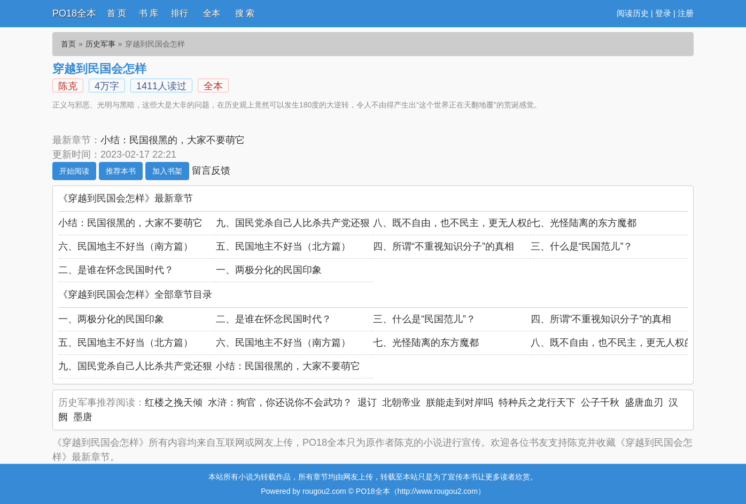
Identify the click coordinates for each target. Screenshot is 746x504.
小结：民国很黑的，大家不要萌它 (172, 140)
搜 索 (244, 13)
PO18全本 (74, 13)
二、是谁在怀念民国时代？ (116, 270)
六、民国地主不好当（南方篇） (125, 246)
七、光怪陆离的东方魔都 (583, 223)
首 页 (116, 13)
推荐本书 (121, 171)
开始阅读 (74, 171)
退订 (367, 402)
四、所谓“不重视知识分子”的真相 (443, 246)
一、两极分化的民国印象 (269, 270)
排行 (179, 13)
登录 (663, 13)
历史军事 (100, 44)
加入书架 (167, 171)
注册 (686, 13)
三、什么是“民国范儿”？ (582, 246)
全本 (211, 13)
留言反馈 (211, 170)
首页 (68, 44)
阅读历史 (633, 13)
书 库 (148, 13)
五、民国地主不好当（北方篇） (283, 246)
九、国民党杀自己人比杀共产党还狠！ (297, 223)
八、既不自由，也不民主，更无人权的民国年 (469, 223)
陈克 (67, 86)
